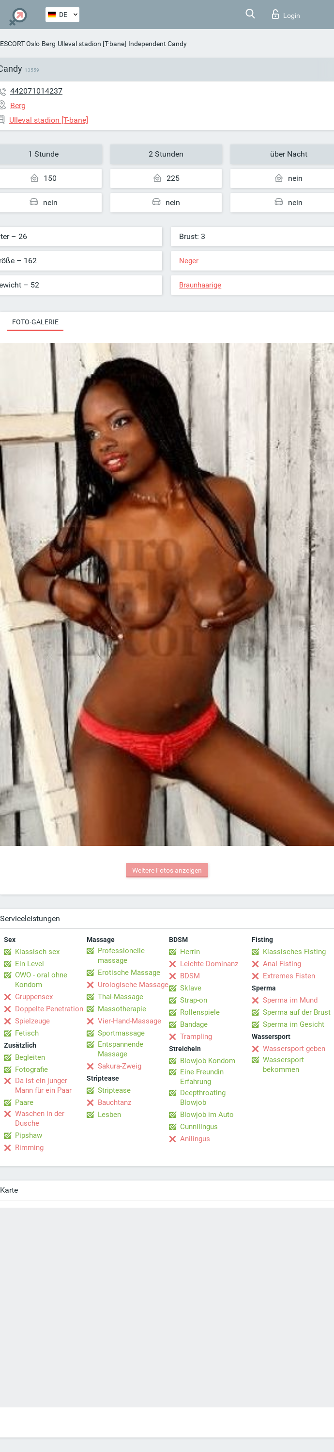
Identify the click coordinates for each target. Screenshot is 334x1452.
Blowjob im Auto (207, 1114)
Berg (49, 44)
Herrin (190, 951)
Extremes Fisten (289, 976)
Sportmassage (121, 1033)
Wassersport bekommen (283, 1064)
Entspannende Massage (120, 1049)
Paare (24, 1102)
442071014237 (36, 91)
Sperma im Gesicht (293, 1024)
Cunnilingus (199, 1126)
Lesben (109, 1114)
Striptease (114, 1090)
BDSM (190, 976)
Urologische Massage (133, 984)
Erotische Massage (129, 972)
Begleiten (30, 1057)
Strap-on (193, 1000)
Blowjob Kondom (207, 1060)
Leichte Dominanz (209, 963)
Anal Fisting (282, 963)
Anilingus (195, 1138)
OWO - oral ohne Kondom (41, 980)
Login (286, 14)
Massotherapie (122, 1009)
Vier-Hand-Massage (129, 1021)
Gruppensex (34, 996)
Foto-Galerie (35, 322)
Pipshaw (28, 1135)
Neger (188, 260)
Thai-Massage (120, 996)
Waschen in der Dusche (39, 1118)
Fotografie (31, 1069)
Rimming (29, 1147)
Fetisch (27, 1033)
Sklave (190, 988)
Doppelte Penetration (49, 1009)
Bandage (194, 1024)
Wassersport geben (294, 1048)
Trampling (196, 1036)
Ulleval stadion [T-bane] (92, 44)
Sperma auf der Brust (297, 1012)
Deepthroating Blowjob (203, 1097)
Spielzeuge (32, 1021)
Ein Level (29, 963)
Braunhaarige (200, 285)
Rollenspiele (200, 1012)
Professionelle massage (121, 955)
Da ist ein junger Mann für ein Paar (43, 1085)
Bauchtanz (114, 1102)
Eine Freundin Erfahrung (202, 1077)
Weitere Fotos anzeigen (167, 870)
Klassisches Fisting (294, 951)
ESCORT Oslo (20, 44)
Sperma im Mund (290, 1000)
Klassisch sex (37, 951)
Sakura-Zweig (119, 1066)
